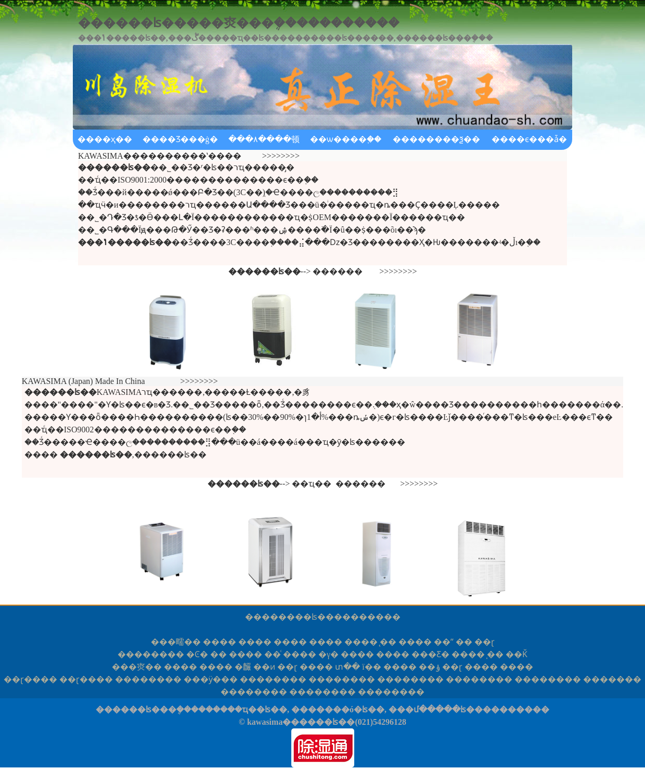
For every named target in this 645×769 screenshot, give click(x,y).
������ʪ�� (298, 616)
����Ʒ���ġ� (180, 139)
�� (464, 641)
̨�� (388, 641)
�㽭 (175, 641)
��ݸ (429, 666)
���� (219, 641)
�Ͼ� (197, 654)
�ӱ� (210, 679)
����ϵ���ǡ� (529, 139)
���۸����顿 (264, 139)
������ (338, 271)
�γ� (328, 654)
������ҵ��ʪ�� (242, 709)
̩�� (495, 654)
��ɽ (484, 641)
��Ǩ (516, 654)
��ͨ (272, 654)
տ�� (347, 666)
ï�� (371, 666)
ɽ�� (30, 679)
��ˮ (444, 641)
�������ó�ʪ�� (337, 709)
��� (612, 679)
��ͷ (264, 666)
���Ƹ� (430, 654)
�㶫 (136, 666)
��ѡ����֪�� (345, 139)
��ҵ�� (311, 483)
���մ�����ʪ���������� (469, 709)
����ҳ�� (105, 139)
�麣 (243, 666)
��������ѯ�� (436, 139)
